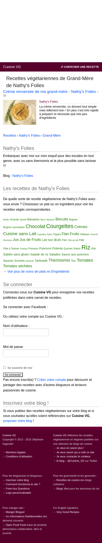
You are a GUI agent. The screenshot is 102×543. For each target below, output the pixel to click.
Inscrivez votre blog (17, 480)
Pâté (81, 240)
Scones (19, 260)
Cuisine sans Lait (19, 233)
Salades (54, 254)
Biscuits (61, 219)
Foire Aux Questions (18, 488)
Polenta (57, 248)
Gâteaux (84, 234)
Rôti (93, 248)
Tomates (85, 260)
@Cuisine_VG (75, 460)
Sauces (8, 260)
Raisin (77, 248)
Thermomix (59, 260)
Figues (57, 234)
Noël (50, 240)
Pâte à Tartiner (11, 248)
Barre (43, 220)
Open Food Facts (16, 524)
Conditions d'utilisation (19, 456)
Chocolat (35, 226)
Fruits (74, 234)
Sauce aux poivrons (75, 254)
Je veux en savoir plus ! (70, 447)
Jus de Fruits (30, 240)
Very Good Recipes (67, 512)
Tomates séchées (17, 266)
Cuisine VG (12, 67)
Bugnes (73, 219)
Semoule (30, 261)
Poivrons (45, 248)
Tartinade (41, 260)
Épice (49, 234)
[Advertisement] (51, 31)
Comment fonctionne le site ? (23, 484)
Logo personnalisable (18, 492)
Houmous (7, 240)
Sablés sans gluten (16, 254)
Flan (65, 234)
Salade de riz (39, 254)
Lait (44, 240)
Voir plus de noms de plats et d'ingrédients (38, 271)
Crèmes (80, 227)
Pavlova (24, 249)
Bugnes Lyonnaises (14, 227)
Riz (86, 247)
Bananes (33, 219)
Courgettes (59, 226)
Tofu (73, 260)
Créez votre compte (51, 379)
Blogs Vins (62, 488)
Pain (64, 240)
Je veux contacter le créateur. (73, 456)
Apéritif (23, 220)
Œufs (57, 240)
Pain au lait (73, 240)
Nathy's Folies (48, 101)
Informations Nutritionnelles (26, 516)
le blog (60, 460)
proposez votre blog (17, 421)
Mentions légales (16, 452)
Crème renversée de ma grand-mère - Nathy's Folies (49, 91)
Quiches (68, 248)
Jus (16, 240)
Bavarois (51, 220)
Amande (14, 219)
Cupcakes (41, 234)
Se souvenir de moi (19, 367)
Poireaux (33, 248)
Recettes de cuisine (68, 480)
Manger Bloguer (15, 512)
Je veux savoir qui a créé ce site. (75, 452)
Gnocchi (94, 234)
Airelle (6, 220)
